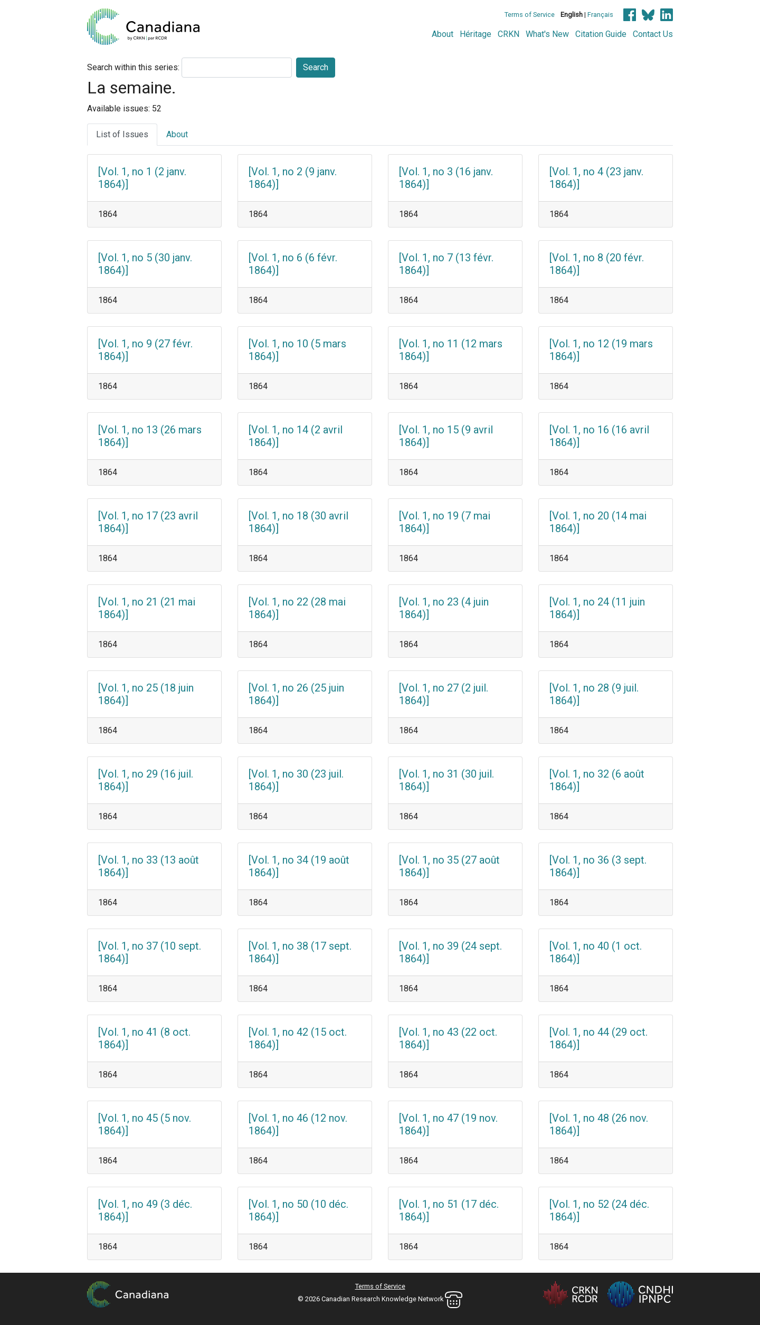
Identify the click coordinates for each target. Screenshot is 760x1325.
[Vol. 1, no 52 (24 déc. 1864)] (599, 1210)
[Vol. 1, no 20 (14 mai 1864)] (598, 522)
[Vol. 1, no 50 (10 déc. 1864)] (298, 1210)
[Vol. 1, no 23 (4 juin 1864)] (444, 608)
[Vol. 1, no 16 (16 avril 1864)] (599, 436)
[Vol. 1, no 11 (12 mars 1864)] (450, 350)
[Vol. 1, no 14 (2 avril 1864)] (296, 436)
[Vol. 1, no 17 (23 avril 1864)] (148, 522)
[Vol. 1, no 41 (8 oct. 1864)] (144, 1038)
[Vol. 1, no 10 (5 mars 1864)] (297, 350)
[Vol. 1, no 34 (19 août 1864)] (299, 866)
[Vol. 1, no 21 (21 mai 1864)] (146, 608)
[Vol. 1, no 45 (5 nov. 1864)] (144, 1124)
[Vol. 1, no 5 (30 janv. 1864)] (145, 264)
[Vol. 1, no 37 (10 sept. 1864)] (149, 952)
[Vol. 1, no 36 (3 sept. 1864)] (598, 866)
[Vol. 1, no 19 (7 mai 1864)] (444, 522)
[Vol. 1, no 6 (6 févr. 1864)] (293, 264)
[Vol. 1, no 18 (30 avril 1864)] (298, 522)
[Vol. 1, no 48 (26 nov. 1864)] (598, 1124)
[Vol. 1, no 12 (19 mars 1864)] (601, 350)
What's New (547, 34)
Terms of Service (530, 14)
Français (600, 14)
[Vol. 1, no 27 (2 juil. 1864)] (443, 694)
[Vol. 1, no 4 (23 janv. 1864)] (596, 178)
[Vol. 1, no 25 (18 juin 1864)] (146, 694)
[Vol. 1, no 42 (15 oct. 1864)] (298, 1038)
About (442, 34)
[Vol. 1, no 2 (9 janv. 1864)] (293, 178)
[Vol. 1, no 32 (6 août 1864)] (596, 780)
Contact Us (653, 34)
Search (315, 67)
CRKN (508, 34)
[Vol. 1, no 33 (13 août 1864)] (148, 866)
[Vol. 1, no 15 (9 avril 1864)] (446, 436)
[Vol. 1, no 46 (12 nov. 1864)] (298, 1124)
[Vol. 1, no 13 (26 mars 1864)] (150, 436)
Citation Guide (600, 34)
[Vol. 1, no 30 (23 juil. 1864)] (296, 780)
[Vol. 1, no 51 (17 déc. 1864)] (449, 1210)
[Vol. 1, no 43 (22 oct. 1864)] (448, 1038)
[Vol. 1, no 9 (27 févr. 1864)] (145, 350)
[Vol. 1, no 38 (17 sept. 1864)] (300, 952)
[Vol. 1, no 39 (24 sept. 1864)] (450, 952)
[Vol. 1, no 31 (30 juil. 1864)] (446, 780)
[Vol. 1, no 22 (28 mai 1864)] (297, 608)
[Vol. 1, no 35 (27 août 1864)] (449, 866)
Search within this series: (133, 67)
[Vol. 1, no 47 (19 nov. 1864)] (448, 1124)
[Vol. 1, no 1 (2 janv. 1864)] (142, 178)
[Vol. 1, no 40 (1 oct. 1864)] (595, 952)
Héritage (475, 34)
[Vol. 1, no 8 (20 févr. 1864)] (596, 264)
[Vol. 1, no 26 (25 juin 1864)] (296, 694)
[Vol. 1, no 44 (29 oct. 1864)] (598, 1038)
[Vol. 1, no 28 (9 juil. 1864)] (594, 694)
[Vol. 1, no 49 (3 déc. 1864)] (145, 1210)
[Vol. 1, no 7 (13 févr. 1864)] (446, 264)
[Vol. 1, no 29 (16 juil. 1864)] (145, 780)
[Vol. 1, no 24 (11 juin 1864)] (597, 608)
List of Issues (122, 134)
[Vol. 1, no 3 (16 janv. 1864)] (446, 178)
